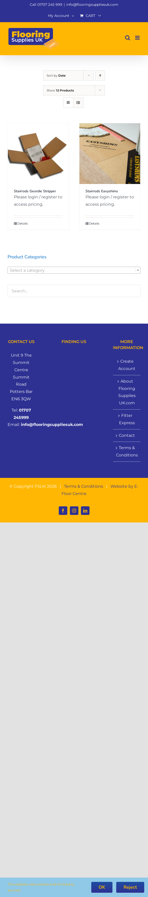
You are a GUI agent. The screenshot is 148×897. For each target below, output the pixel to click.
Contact (127, 435)
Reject (130, 887)
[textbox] (74, 270)
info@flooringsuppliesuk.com (92, 4)
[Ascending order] (100, 75)
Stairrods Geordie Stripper (35, 191)
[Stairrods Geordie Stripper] (38, 153)
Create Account (126, 365)
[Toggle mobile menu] (137, 37)
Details (22, 223)
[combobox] (74, 270)
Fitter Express (127, 419)
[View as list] (78, 103)
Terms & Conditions (127, 451)
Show (60, 90)
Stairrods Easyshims (101, 191)
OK (102, 887)
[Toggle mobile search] (127, 37)
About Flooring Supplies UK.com (127, 392)
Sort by (56, 75)
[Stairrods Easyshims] (109, 153)
